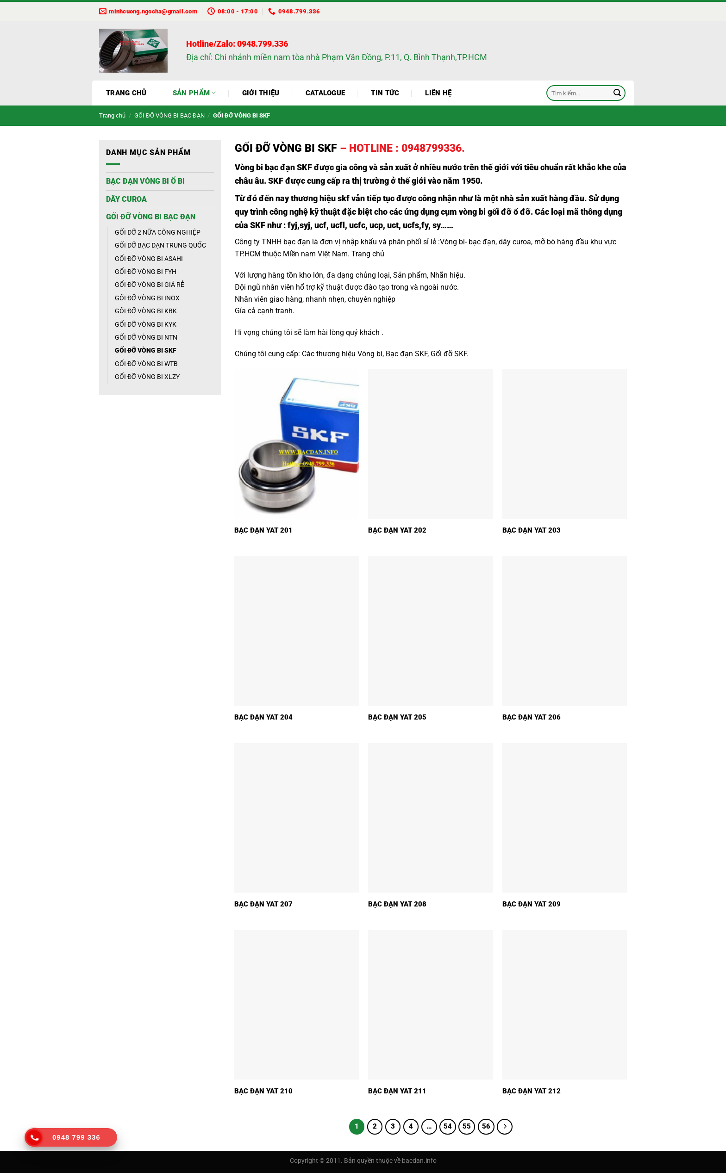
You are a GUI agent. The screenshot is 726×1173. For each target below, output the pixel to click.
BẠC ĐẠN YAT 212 (531, 1091)
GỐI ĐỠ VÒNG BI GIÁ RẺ (149, 284)
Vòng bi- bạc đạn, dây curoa (485, 241)
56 (486, 1126)
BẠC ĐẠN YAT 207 (263, 904)
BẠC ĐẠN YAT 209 (531, 904)
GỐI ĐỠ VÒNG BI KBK (146, 311)
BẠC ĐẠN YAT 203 (531, 530)
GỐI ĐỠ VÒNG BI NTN (146, 337)
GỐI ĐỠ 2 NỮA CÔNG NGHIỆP (157, 232)
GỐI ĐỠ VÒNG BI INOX (147, 298)
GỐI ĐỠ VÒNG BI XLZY (147, 376)
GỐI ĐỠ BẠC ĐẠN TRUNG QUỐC (160, 245)
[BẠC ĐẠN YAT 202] (430, 444)
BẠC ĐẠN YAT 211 (397, 1091)
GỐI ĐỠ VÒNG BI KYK (145, 324)
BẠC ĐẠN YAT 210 (263, 1091)
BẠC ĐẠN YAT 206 (531, 717)
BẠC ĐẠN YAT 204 (263, 717)
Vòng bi (369, 353)
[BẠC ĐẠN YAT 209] (564, 818)
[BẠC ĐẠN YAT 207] (296, 818)
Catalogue (325, 93)
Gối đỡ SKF (449, 353)
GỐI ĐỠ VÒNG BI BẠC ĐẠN (169, 115)
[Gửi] (617, 93)
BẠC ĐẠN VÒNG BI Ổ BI (145, 181)
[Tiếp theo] (505, 1127)
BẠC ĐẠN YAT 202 (397, 530)
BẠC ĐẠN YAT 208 (397, 904)
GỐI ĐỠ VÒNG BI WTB (146, 363)
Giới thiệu (261, 93)
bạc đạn (296, 241)
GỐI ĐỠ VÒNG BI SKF (145, 350)
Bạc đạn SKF (406, 353)
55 (467, 1126)
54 (448, 1126)
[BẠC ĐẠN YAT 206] (564, 631)
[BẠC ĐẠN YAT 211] (430, 1005)
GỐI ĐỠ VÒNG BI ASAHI (149, 258)
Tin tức (385, 93)
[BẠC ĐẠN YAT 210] (296, 1005)
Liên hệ (438, 93)
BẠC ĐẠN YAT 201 (263, 530)
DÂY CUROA (126, 199)
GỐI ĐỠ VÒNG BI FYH (145, 271)
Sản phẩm (194, 92)
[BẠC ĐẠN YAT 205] (430, 631)
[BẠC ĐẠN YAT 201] (296, 444)
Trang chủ (126, 93)
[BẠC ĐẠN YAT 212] (564, 1005)
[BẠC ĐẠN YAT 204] (296, 631)
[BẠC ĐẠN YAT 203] (564, 444)
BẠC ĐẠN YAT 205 (397, 717)
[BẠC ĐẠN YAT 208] (430, 818)
